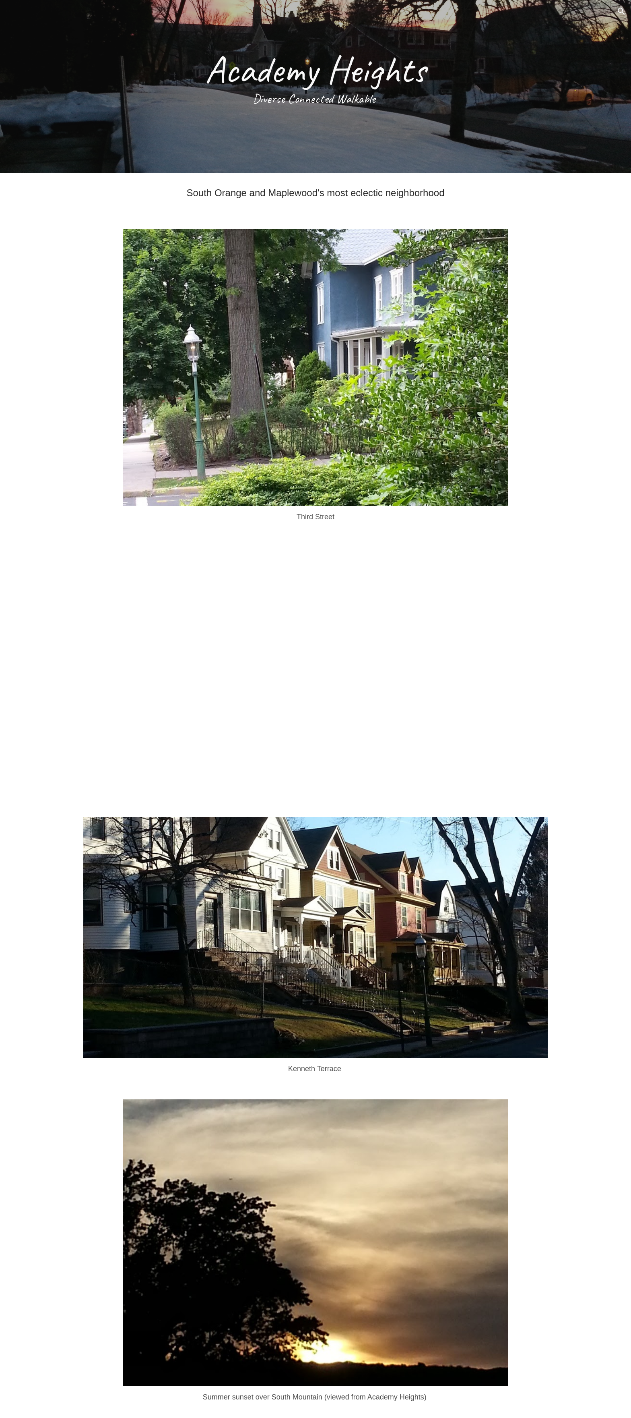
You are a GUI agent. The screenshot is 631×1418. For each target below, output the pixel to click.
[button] (621, 11)
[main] (315, 86)
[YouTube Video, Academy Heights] (315, 672)
